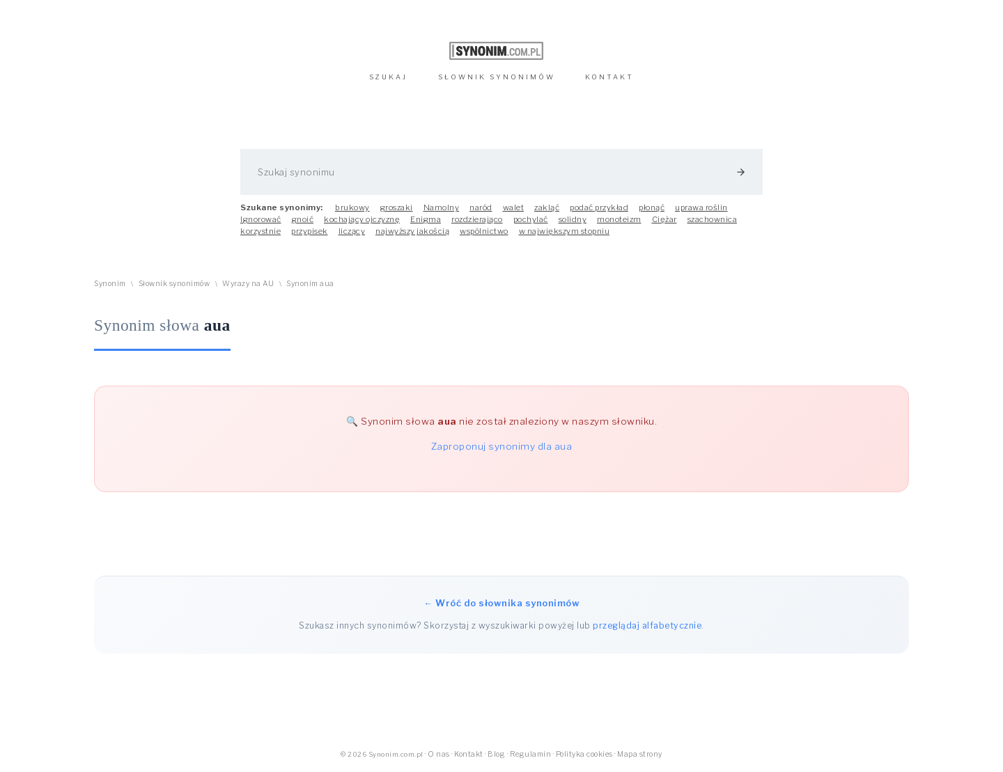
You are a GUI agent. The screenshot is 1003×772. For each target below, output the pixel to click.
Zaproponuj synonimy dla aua (502, 446)
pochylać (530, 219)
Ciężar (664, 219)
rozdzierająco (477, 219)
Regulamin (531, 754)
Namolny (441, 207)
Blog (496, 754)
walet (513, 207)
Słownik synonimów (174, 283)
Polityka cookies (584, 754)
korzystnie (260, 231)
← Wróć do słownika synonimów (501, 602)
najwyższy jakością (412, 231)
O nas (439, 754)
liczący (352, 231)
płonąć (651, 207)
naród (480, 207)
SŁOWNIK (496, 77)
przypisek (309, 231)
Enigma (425, 219)
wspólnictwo (484, 231)
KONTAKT (609, 77)
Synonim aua (310, 283)
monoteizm (619, 219)
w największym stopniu (564, 231)
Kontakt (468, 754)
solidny (573, 219)
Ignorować (260, 219)
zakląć (546, 207)
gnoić (303, 219)
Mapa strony (639, 754)
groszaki (396, 207)
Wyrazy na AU (248, 283)
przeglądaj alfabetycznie (647, 625)
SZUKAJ (388, 77)
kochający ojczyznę (362, 219)
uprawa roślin (701, 207)
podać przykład (599, 207)
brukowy (352, 207)
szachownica (712, 219)
